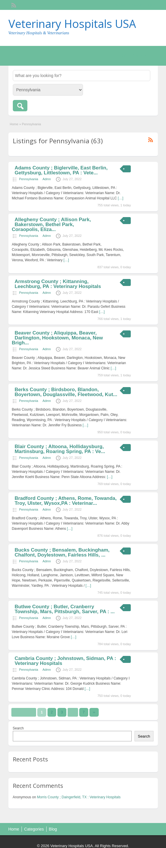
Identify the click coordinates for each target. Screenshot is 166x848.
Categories (34, 829)
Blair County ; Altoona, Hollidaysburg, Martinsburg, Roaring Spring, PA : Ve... (60, 449)
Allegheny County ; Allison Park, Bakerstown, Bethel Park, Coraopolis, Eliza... (51, 224)
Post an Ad (132, 55)
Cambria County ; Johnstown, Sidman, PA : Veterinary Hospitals (65, 661)
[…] (120, 198)
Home (14, 124)
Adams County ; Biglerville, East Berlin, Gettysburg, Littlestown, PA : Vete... (61, 170)
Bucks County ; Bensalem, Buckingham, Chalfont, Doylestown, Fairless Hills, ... (62, 552)
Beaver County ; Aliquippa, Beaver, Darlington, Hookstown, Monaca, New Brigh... (57, 338)
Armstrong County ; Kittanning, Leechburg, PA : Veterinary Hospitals (58, 284)
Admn (47, 179)
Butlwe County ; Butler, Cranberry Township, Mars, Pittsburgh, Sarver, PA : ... (65, 609)
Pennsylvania (28, 179)
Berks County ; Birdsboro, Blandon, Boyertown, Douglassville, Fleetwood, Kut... (66, 392)
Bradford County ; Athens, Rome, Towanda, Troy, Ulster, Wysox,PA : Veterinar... (65, 500)
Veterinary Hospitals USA (72, 23)
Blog (53, 829)
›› (94, 712)
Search (18, 728)
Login (150, 5)
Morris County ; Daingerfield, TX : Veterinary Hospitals (79, 797)
